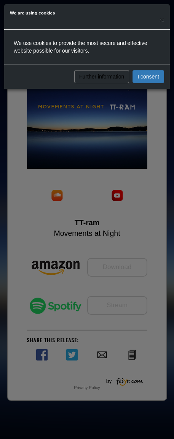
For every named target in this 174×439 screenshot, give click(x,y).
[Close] (162, 20)
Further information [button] (101, 77)
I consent (148, 77)
